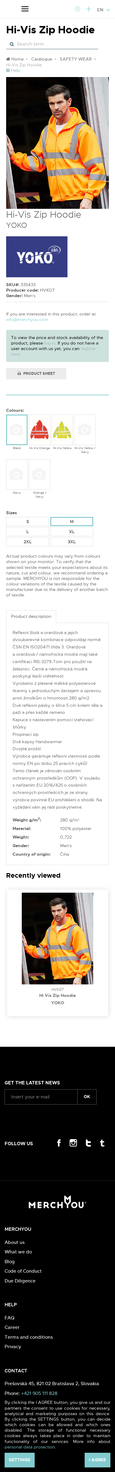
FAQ (9, 1318)
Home (15, 59)
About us (15, 1242)
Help (13, 70)
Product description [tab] (31, 616)
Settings (19, 1460)
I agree (97, 1460)
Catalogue (41, 59)
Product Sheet (36, 373)
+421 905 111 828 (39, 1393)
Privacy (13, 1346)
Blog (10, 1261)
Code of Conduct (23, 1271)
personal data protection (30, 1447)
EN (103, 10)
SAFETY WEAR (76, 59)
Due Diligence (20, 1281)
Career (12, 1327)
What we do (18, 1252)
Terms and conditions (29, 1337)
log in (49, 343)
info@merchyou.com (27, 319)
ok (87, 1096)
